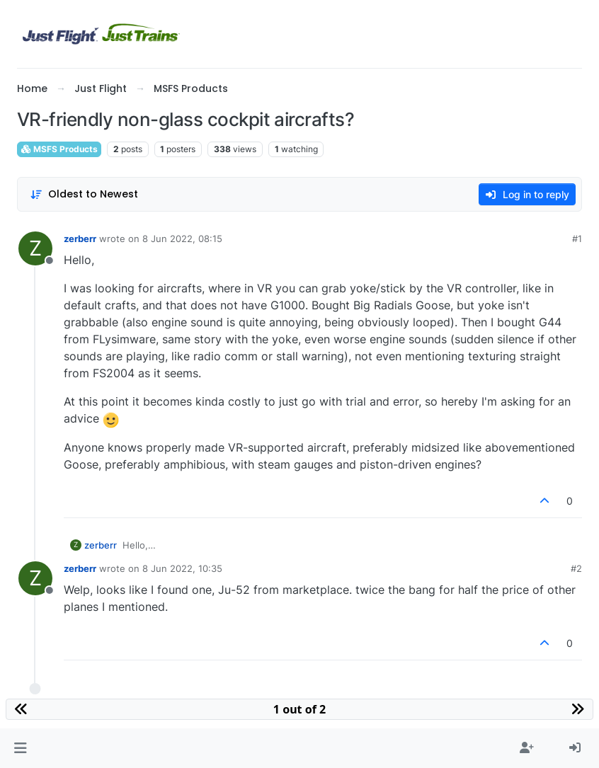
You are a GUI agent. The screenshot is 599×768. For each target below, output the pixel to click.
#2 (576, 568)
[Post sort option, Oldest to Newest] (83, 194)
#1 (577, 238)
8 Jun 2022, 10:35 (182, 568)
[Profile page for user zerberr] (35, 248)
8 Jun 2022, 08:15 (182, 238)
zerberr (80, 238)
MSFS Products (59, 149)
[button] (20, 748)
